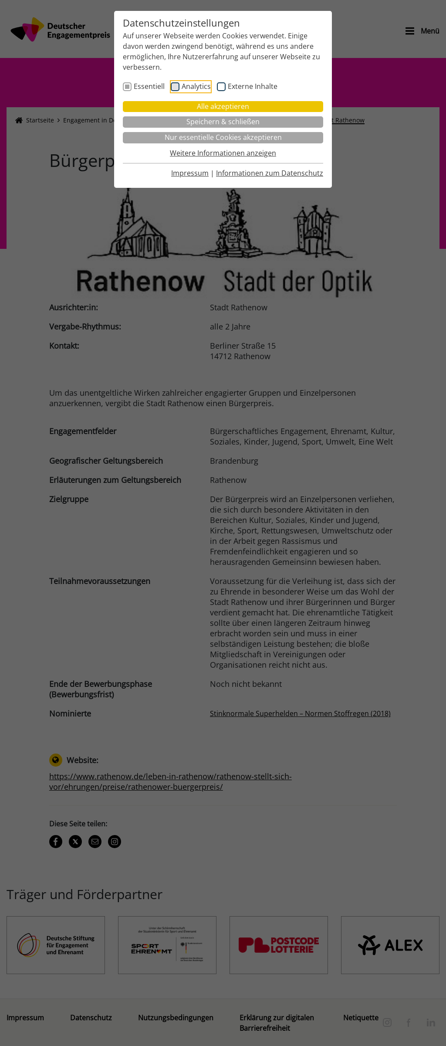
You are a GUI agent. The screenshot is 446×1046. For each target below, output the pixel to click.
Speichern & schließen (223, 121)
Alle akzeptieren (223, 106)
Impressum (190, 173)
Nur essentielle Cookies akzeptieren (223, 137)
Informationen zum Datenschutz (269, 173)
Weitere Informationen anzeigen (223, 153)
